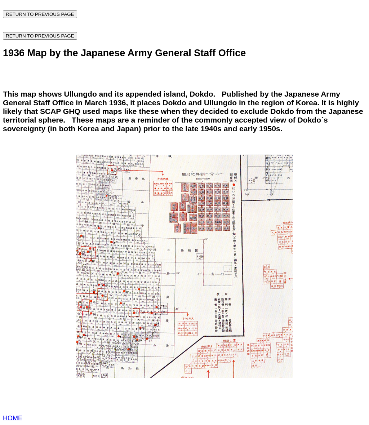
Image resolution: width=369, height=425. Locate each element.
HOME (12, 418)
